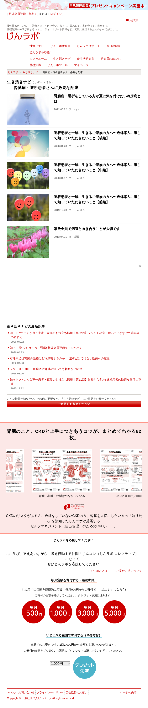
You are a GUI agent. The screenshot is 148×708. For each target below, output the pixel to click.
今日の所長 (113, 46)
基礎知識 (35, 65)
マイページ (81, 65)
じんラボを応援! (39, 52)
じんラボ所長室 (60, 46)
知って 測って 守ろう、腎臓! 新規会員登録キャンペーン (46, 347)
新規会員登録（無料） (22, 13)
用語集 (134, 20)
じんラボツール (57, 65)
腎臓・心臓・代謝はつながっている (70, 473)
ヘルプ (12, 692)
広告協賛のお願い (76, 692)
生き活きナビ (62, 58)
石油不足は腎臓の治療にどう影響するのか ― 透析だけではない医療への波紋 (60, 358)
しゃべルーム (38, 58)
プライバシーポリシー (50, 692)
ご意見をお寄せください (74, 403)
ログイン (56, 13)
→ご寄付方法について (127, 570)
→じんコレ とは (97, 570)
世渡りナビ (36, 46)
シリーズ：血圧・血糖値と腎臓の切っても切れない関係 (46, 369)
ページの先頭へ (129, 692)
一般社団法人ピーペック (36, 698)
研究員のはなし (111, 58)
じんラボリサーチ (88, 46)
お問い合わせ (26, 692)
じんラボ (13, 72)
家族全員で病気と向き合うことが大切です (87, 229)
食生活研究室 (85, 58)
